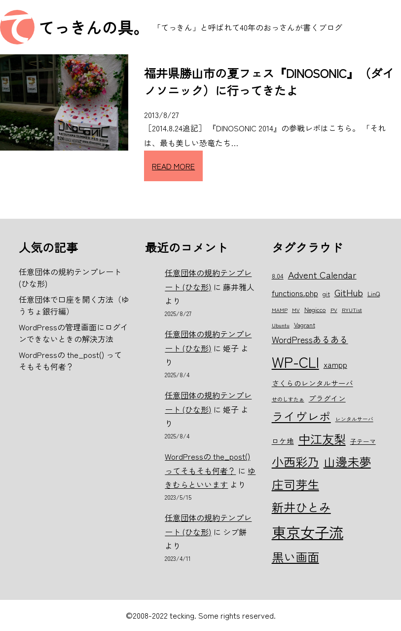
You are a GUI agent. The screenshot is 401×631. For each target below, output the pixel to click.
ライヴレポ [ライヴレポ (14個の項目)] (301, 416)
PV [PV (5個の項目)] (333, 310)
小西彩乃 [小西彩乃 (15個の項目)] (295, 461)
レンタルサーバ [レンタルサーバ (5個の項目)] (354, 419)
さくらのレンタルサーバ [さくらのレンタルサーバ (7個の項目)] (312, 383)
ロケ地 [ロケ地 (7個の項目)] (283, 440)
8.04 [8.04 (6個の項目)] (278, 275)
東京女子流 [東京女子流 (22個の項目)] (307, 531)
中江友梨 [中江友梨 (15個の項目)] (322, 438)
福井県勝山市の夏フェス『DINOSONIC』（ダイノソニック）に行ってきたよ (269, 81)
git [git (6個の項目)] (326, 293)
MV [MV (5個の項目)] (296, 310)
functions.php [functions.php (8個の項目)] (295, 293)
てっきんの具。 (93, 27)
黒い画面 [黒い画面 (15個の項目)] (295, 556)
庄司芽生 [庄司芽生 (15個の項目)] (295, 484)
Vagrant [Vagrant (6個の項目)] (304, 324)
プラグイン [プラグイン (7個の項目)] (327, 398)
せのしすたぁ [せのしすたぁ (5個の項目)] (288, 399)
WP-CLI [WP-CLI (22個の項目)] (295, 361)
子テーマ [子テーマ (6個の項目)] (363, 441)
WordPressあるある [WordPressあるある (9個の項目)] (310, 339)
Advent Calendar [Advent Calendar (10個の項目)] (322, 274)
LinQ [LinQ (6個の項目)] (373, 293)
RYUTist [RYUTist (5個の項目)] (352, 310)
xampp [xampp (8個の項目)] (335, 364)
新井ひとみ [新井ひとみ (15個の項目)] (301, 506)
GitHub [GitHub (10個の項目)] (348, 292)
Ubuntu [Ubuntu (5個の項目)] (281, 325)
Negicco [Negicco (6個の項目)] (315, 309)
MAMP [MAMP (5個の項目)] (280, 310)
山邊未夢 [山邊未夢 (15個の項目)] (347, 461)
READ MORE (173, 166)
